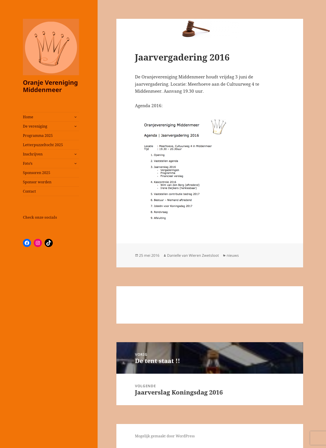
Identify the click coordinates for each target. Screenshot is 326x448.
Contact (29, 191)
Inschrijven (33, 154)
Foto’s (27, 163)
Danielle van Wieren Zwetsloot (193, 255)
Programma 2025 (38, 135)
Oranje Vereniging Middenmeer (50, 86)
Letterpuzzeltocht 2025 (43, 144)
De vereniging (35, 126)
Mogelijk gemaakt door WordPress (165, 435)
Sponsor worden (37, 181)
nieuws (233, 255)
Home (28, 116)
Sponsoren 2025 (36, 172)
